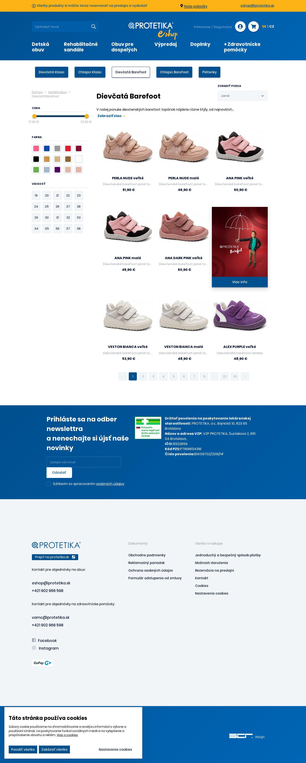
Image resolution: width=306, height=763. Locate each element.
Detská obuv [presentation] (40, 47)
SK (264, 27)
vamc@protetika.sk (50, 617)
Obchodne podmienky (147, 555)
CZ (271, 27)
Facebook (44, 640)
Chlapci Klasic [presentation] (90, 72)
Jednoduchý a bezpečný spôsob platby (228, 555)
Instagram (45, 648)
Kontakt (201, 578)
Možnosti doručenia (211, 563)
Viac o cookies (67, 735)
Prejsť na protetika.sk (55, 557)
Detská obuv (57, 92)
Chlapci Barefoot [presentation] (174, 72)
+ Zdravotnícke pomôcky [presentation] (242, 47)
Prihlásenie (202, 27)
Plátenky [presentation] (209, 72)
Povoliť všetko (23, 749)
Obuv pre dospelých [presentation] (124, 47)
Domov (37, 92)
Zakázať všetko (54, 749)
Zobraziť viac (111, 116)
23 (235, 376)
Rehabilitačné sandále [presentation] (81, 47)
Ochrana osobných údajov (150, 570)
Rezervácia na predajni (214, 570)
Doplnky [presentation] (200, 44)
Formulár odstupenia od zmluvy (155, 578)
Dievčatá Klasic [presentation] (52, 72)
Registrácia (223, 27)
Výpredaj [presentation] (165, 44)
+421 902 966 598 (47, 590)
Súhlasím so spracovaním (88, 484)
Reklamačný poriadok (146, 563)
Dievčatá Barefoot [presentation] (130, 72)
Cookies (201, 586)
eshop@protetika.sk (257, 5)
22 (224, 376)
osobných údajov (110, 483)
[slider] (34, 116)
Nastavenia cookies (211, 593)
